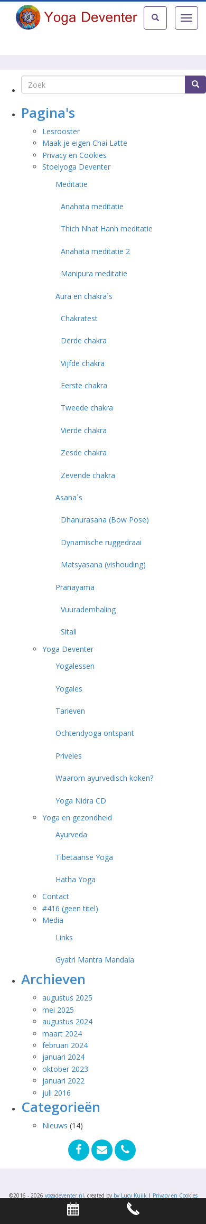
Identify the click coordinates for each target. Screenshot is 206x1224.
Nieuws (55, 1125)
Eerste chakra (84, 385)
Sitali (69, 632)
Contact (55, 896)
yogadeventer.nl (64, 1195)
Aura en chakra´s (84, 296)
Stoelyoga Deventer (76, 167)
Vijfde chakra (83, 363)
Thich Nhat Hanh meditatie (107, 228)
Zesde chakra (84, 452)
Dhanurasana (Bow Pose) (105, 520)
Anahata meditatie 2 (95, 251)
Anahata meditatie (92, 206)
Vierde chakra (84, 430)
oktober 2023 (65, 1069)
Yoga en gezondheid (77, 817)
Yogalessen (75, 666)
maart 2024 (62, 1034)
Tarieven (70, 711)
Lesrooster (61, 131)
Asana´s (68, 497)
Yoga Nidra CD (80, 801)
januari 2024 (63, 1057)
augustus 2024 (67, 1021)
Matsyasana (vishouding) (103, 564)
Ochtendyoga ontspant (94, 733)
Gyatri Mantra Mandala (94, 960)
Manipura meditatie (94, 273)
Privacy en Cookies (74, 155)
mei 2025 (58, 1010)
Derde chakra (84, 340)
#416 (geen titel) (70, 908)
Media (52, 920)
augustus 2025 (67, 998)
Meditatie (71, 184)
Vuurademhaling (88, 609)
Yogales (68, 689)
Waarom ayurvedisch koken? (104, 778)
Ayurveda (71, 834)
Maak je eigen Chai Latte (85, 143)
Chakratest (79, 318)
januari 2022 (63, 1081)
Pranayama (75, 587)
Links (64, 937)
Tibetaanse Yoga (84, 857)
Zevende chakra (88, 475)
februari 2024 (65, 1045)
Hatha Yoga (75, 879)
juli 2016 (56, 1093)
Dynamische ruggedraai (101, 542)
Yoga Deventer (67, 649)
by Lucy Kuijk (130, 1195)
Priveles (68, 756)
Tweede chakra (87, 408)
